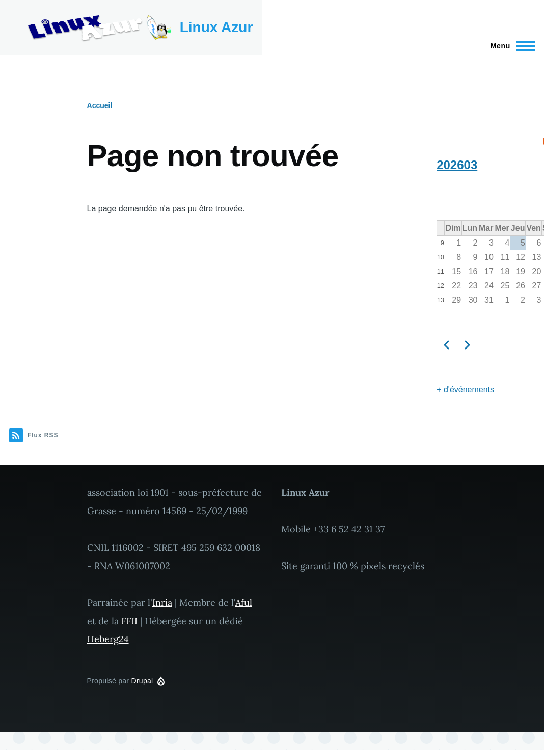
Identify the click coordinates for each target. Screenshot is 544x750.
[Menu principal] (509, 46)
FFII (129, 621)
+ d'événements (465, 389)
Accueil (100, 105)
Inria (162, 602)
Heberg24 (108, 639)
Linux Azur (216, 27)
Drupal (142, 681)
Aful (243, 602)
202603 (457, 165)
